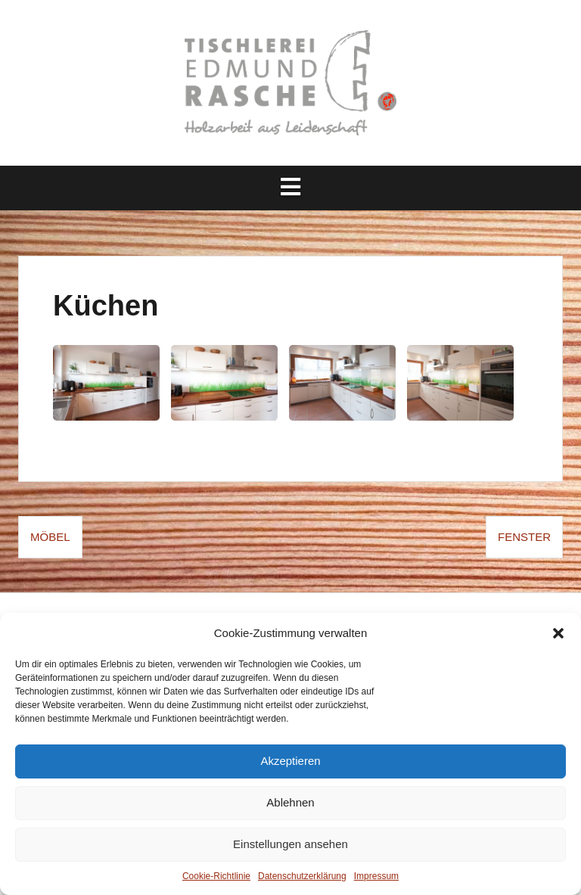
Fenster (524, 536)
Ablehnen (290, 802)
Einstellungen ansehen (290, 844)
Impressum (376, 876)
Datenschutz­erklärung (302, 876)
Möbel (50, 536)
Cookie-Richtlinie (216, 876)
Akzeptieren (290, 760)
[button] (558, 633)
